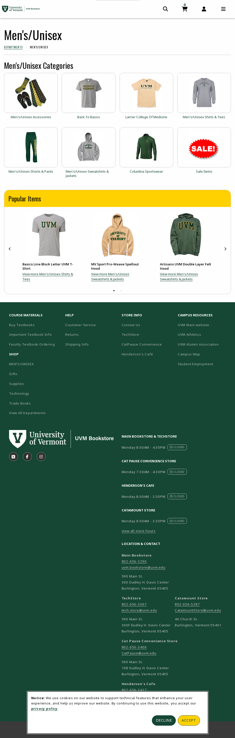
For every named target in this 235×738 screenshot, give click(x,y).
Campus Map (204, 354)
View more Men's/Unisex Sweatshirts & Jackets (110, 276)
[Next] (225, 248)
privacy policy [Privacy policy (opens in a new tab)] (44, 708)
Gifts (13, 374)
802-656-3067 (134, 604)
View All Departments (27, 413)
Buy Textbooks (22, 325)
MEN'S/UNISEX (21, 364)
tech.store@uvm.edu (139, 610)
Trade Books (20, 403)
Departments (13, 47)
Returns (72, 334)
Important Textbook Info (30, 334)
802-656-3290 (134, 561)
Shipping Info (77, 344)
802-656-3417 (134, 690)
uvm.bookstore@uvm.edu (143, 567)
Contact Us (131, 325)
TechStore (130, 334)
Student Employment (204, 363)
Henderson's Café (137, 354)
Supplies (16, 383)
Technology (19, 393)
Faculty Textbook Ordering (32, 344)
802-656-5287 (187, 604)
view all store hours (139, 531)
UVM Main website (204, 324)
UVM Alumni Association (204, 344)
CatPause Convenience (142, 344)
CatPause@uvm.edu (139, 653)
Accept (189, 720)
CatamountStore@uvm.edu (198, 610)
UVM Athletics (204, 334)
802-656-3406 (134, 647)
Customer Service (80, 325)
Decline (164, 720)
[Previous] (9, 248)
